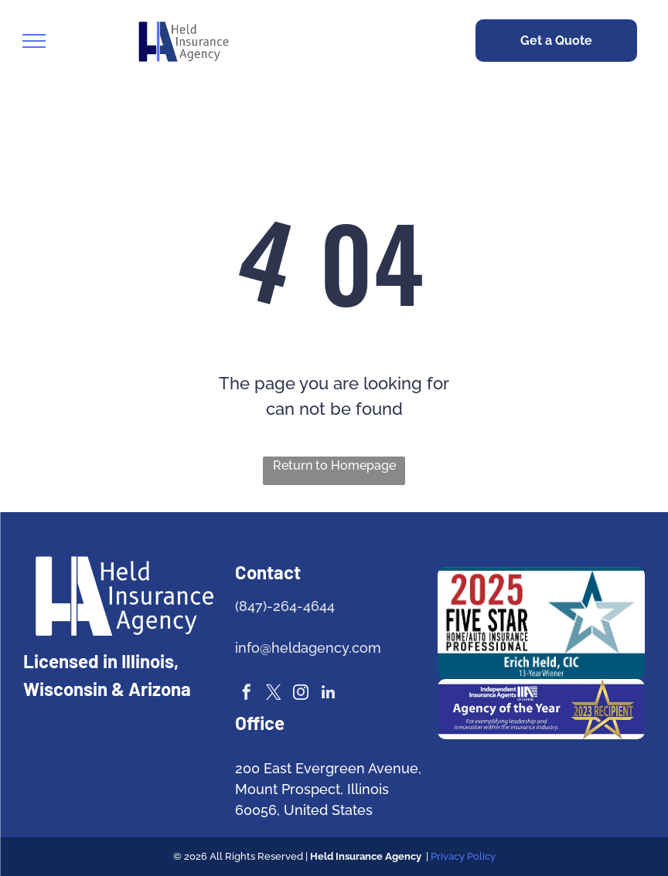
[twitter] (273, 694)
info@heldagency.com (308, 648)
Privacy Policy (463, 856)
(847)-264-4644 (285, 606)
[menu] (34, 41)
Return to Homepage (334, 465)
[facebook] (246, 694)
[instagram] (300, 694)
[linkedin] (327, 694)
